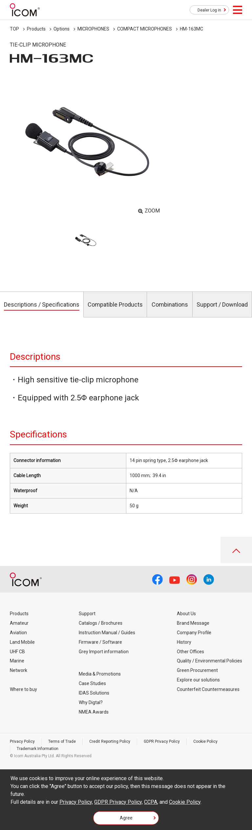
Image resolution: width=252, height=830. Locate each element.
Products (36, 28)
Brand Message (193, 623)
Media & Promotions (100, 674)
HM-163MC (191, 28)
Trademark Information (37, 748)
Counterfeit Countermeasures (208, 689)
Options (61, 28)
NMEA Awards (94, 712)
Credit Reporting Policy (109, 741)
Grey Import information (104, 651)
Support (87, 613)
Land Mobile (22, 642)
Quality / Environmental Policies (209, 660)
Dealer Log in (209, 10)
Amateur (19, 623)
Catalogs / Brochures (100, 623)
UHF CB (17, 651)
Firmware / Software (100, 642)
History (184, 642)
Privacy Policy (22, 741)
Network (18, 670)
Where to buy (23, 689)
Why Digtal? (91, 702)
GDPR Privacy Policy (162, 741)
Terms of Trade (62, 741)
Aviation (18, 632)
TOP (14, 28)
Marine (17, 660)
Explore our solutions (198, 679)
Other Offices (190, 651)
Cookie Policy (205, 741)
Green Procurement (197, 670)
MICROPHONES (93, 28)
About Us (186, 613)
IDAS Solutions (94, 693)
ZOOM (152, 211)
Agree (126, 817)
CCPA (150, 802)
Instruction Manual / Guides (107, 632)
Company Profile (194, 632)
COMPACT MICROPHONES (144, 28)
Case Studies (92, 683)
